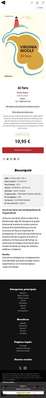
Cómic (23, 308)
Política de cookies (23, 351)
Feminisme (23, 303)
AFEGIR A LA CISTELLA (23, 150)
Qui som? (23, 328)
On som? (23, 331)
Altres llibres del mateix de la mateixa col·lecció (23, 106)
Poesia (23, 301)
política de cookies (8, 382)
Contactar (23, 333)
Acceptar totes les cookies (23, 392)
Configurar (23, 386)
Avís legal (23, 346)
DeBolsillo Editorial (22, 95)
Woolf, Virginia (22, 92)
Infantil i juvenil (23, 298)
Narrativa (22, 98)
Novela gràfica (23, 311)
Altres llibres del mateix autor (22, 112)
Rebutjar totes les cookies (23, 389)
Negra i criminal (23, 295)
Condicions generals (23, 348)
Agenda (23, 323)
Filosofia (23, 306)
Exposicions (23, 326)
